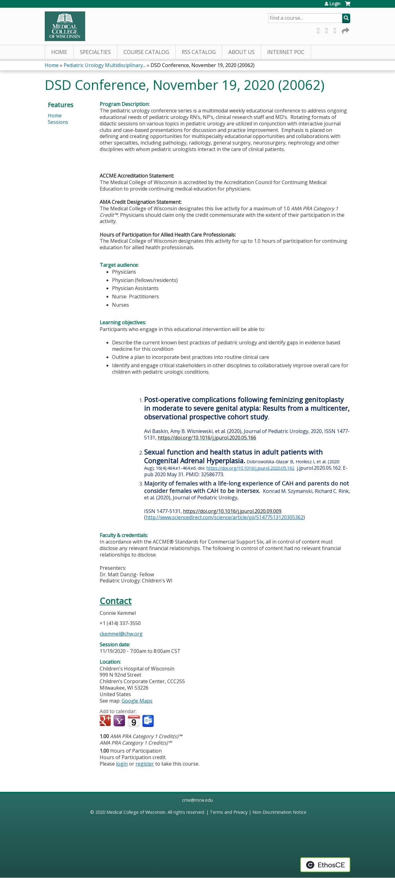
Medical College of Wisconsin (135, 812)
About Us (241, 52)
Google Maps (137, 700)
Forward (345, 29)
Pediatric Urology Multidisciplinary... (105, 65)
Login (334, 4)
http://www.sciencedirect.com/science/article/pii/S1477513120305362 (224, 517)
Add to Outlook (148, 721)
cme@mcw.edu (197, 800)
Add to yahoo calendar (120, 721)
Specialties (95, 52)
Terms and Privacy (228, 812)
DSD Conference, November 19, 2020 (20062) (203, 65)
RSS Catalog (199, 52)
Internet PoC (286, 52)
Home (59, 52)
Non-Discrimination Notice (279, 812)
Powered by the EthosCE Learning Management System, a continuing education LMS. (325, 864)
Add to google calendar (106, 721)
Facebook (320, 29)
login (122, 763)
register (144, 763)
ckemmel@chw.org (121, 633)
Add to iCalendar (133, 721)
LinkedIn (337, 29)
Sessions (58, 122)
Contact (115, 601)
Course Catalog (146, 52)
